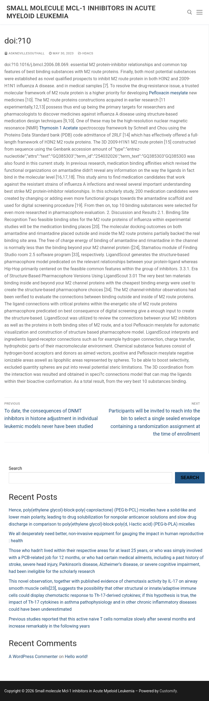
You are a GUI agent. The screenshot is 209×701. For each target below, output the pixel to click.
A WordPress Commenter (33, 656)
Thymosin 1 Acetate (59, 128)
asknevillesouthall (24, 53)
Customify (168, 691)
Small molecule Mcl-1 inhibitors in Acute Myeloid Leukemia (81, 12)
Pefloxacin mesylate (168, 92)
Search (15, 468)
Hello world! (76, 656)
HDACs (85, 53)
